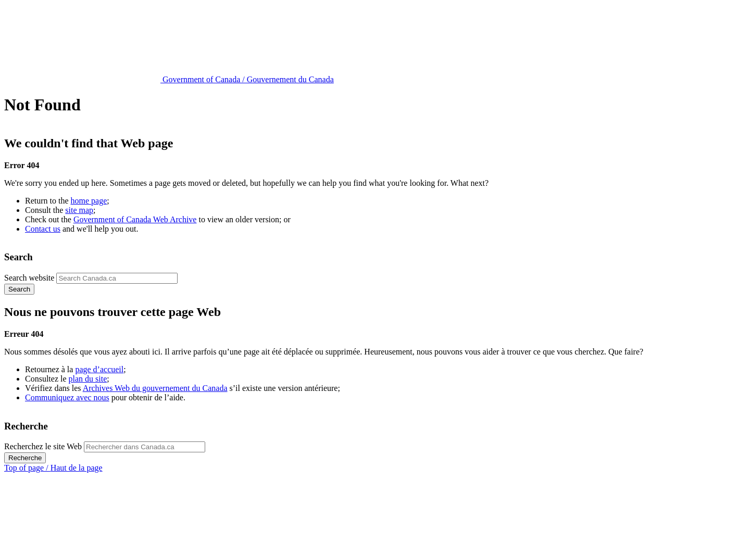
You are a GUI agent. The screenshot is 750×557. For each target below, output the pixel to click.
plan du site (88, 378)
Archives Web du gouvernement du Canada (155, 388)
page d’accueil (99, 369)
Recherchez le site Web (43, 446)
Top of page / (53, 467)
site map (79, 210)
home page (89, 200)
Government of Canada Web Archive (135, 219)
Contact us (42, 228)
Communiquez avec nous (67, 397)
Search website (29, 277)
